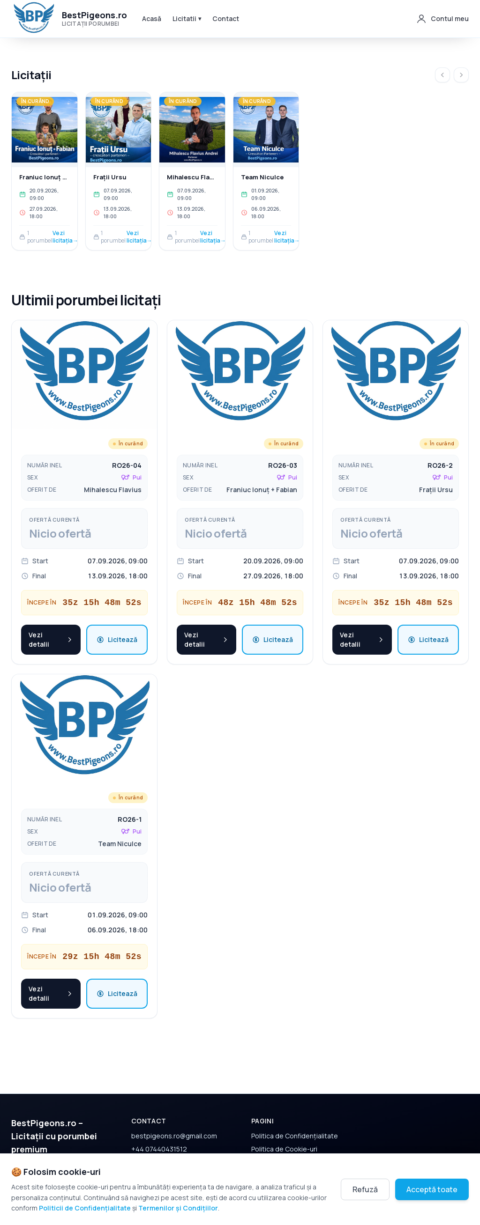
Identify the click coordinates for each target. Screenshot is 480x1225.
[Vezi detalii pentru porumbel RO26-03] (240, 351)
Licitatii (186, 18)
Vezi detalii (51, 616)
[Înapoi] (442, 74)
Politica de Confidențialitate (294, 1112)
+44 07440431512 (159, 1126)
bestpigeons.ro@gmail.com (174, 1112)
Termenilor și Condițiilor (178, 1207)
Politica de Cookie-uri (284, 1126)
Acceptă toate (432, 1189)
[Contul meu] (442, 18)
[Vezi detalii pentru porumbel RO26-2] (395, 351)
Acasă (151, 18)
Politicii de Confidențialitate (85, 1207)
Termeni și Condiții (279, 1139)
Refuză (365, 1189)
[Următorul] (461, 74)
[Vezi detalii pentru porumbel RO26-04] (84, 351)
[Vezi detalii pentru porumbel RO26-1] (84, 705)
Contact (225, 18)
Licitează (117, 616)
